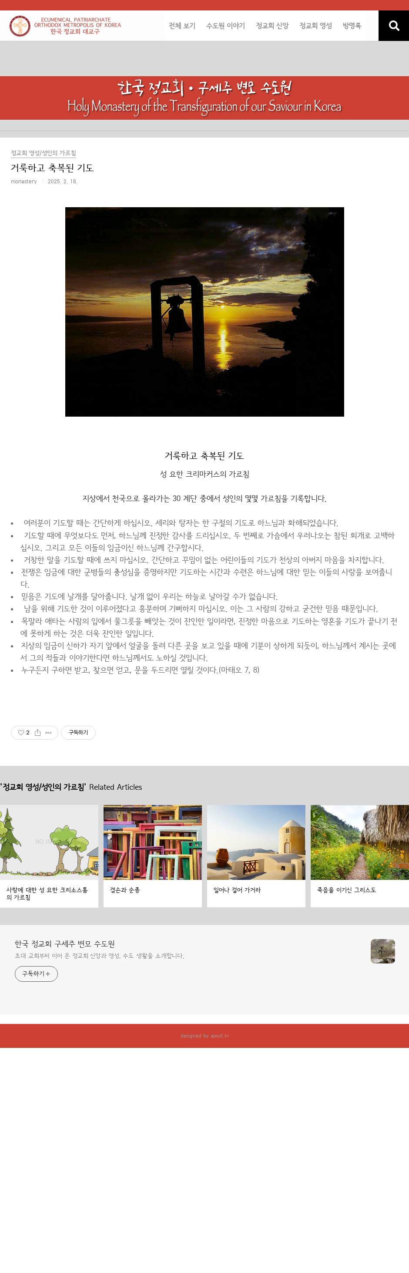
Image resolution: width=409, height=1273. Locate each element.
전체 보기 (182, 26)
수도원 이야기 (225, 26)
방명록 (352, 26)
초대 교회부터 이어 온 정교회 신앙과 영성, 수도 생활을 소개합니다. (99, 956)
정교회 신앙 (272, 26)
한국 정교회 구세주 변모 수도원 (65, 944)
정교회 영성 (315, 26)
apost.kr (220, 1035)
